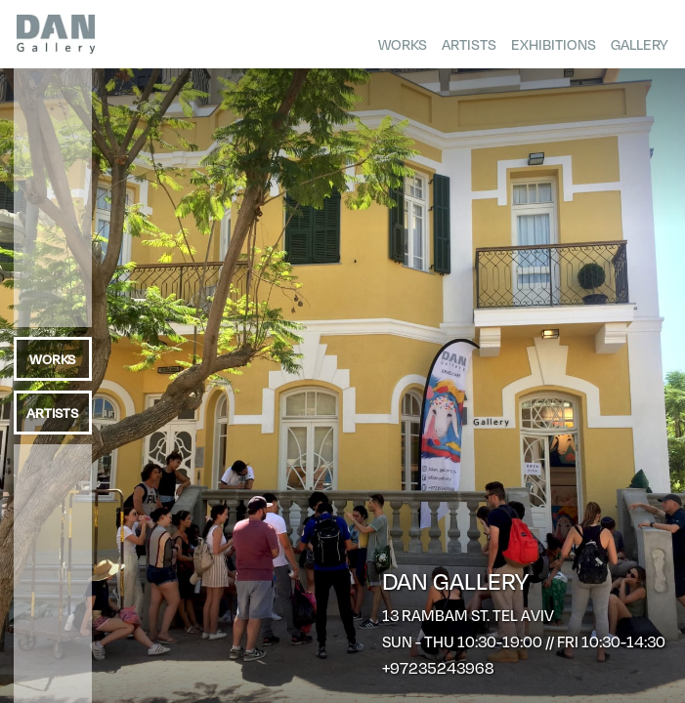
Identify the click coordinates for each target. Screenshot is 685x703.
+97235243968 (438, 667)
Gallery (639, 44)
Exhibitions (553, 44)
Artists (469, 44)
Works (402, 44)
